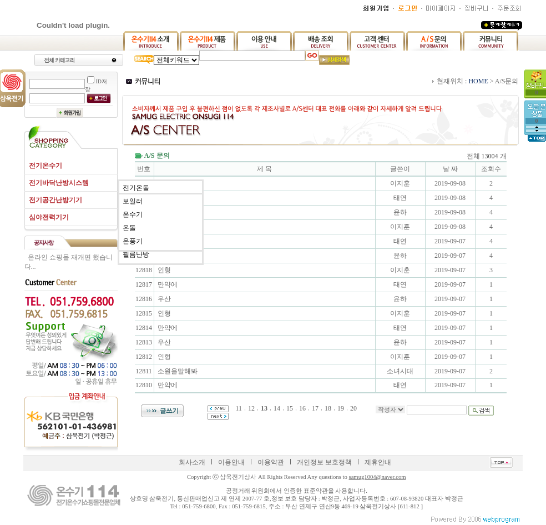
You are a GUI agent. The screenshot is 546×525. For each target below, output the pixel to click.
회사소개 (192, 462)
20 (353, 408)
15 (289, 408)
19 (340, 408)
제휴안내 (378, 462)
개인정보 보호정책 (324, 462)
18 (328, 408)
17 (315, 408)
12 (251, 408)
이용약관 (270, 462)
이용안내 (231, 462)
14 (277, 408)
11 (238, 408)
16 (302, 408)
